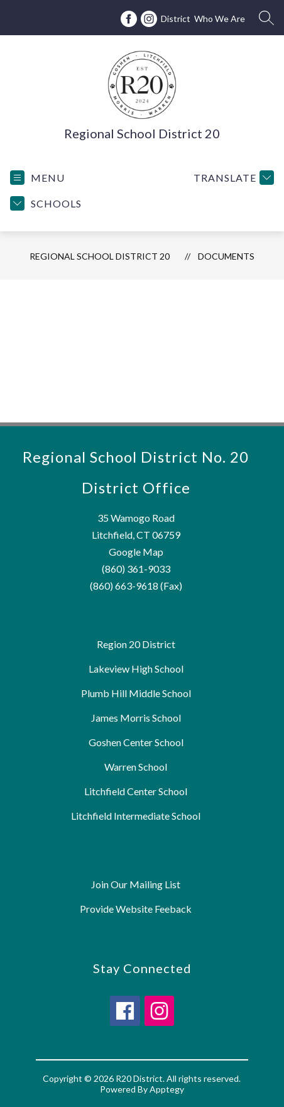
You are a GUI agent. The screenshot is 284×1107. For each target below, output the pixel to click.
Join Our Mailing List (135, 884)
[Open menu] (37, 177)
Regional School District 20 (100, 256)
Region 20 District (136, 644)
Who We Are (219, 18)
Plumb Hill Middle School (136, 693)
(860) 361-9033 (136, 569)
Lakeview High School (136, 669)
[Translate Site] (232, 177)
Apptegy (167, 1089)
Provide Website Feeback (136, 909)
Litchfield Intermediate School (135, 816)
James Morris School (136, 718)
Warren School (135, 767)
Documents (226, 256)
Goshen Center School (136, 742)
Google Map (136, 552)
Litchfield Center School (135, 791)
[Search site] (266, 17)
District (175, 18)
